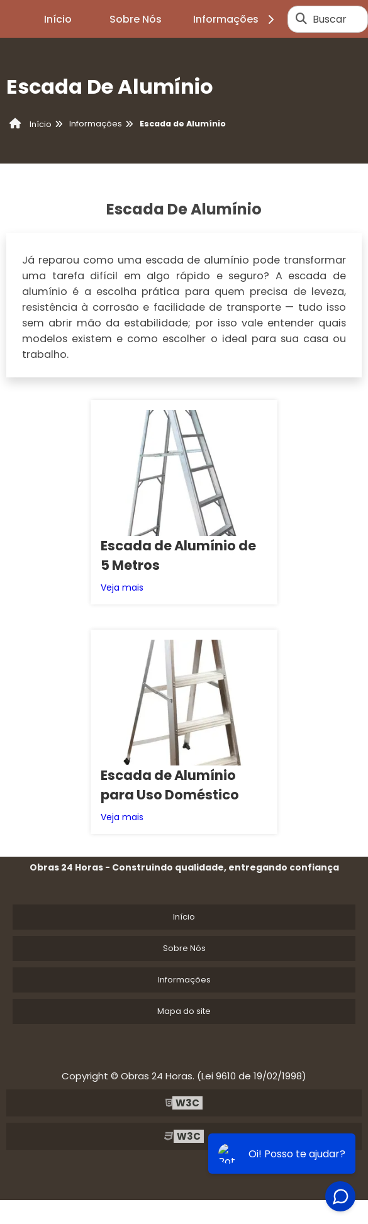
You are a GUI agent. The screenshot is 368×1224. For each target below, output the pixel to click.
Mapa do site (184, 781)
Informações (235, 19)
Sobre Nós (135, 19)
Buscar (330, 19)
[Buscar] (301, 18)
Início (58, 19)
